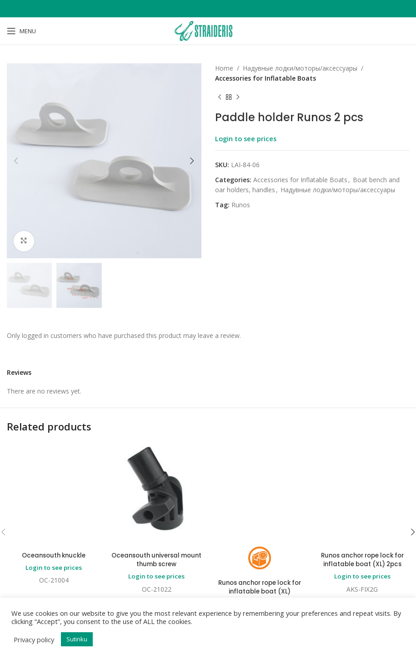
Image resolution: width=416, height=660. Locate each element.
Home (224, 68)
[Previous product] (219, 97)
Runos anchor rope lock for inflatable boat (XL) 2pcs (362, 483)
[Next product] (237, 97)
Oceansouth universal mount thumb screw (156, 560)
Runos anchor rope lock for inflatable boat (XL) (260, 510)
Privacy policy (34, 639)
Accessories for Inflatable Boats (265, 78)
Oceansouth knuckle (54, 470)
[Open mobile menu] (21, 31)
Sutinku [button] (76, 639)
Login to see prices (245, 138)
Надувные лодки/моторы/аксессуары (300, 68)
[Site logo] (207, 30)
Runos (240, 204)
